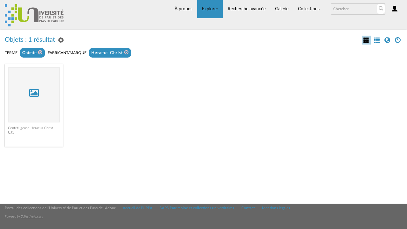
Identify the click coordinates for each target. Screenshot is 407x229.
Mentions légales (276, 208)
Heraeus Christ (110, 52)
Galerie (281, 9)
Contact (248, 208)
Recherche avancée (247, 9)
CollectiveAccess (32, 216)
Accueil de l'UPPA (137, 208)
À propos (183, 9)
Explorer (210, 9)
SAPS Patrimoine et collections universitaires (197, 208)
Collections (309, 9)
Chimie (32, 52)
